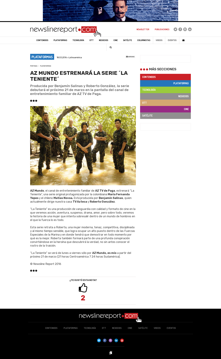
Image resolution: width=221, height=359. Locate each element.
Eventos (172, 40)
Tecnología (149, 89)
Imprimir (130, 57)
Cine (186, 109)
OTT (144, 102)
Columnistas (143, 40)
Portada (33, 66)
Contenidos (149, 76)
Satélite (147, 115)
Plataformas (45, 66)
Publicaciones (162, 29)
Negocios (183, 96)
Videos (159, 40)
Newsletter (143, 29)
